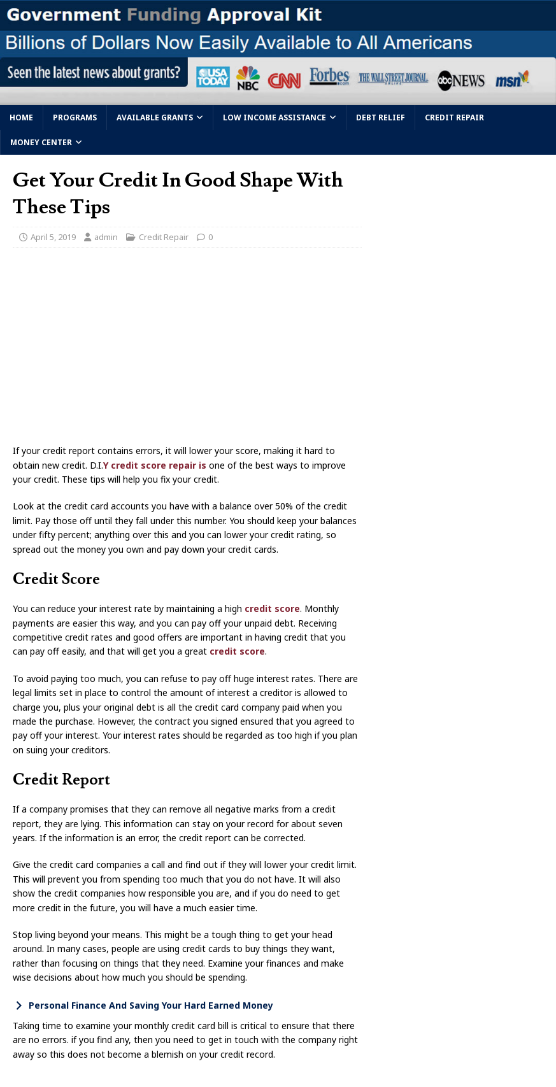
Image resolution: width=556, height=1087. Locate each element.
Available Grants (155, 117)
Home (21, 117)
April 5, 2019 (53, 237)
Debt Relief (380, 117)
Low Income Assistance (274, 117)
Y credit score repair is (156, 465)
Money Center (41, 142)
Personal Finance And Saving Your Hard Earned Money (151, 1005)
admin (106, 237)
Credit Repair (454, 117)
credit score (272, 608)
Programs (75, 117)
